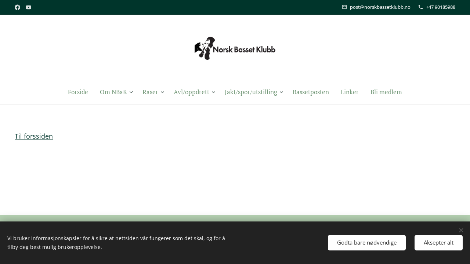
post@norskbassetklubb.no (380, 7)
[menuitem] (81, 92)
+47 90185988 (440, 7)
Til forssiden (34, 136)
